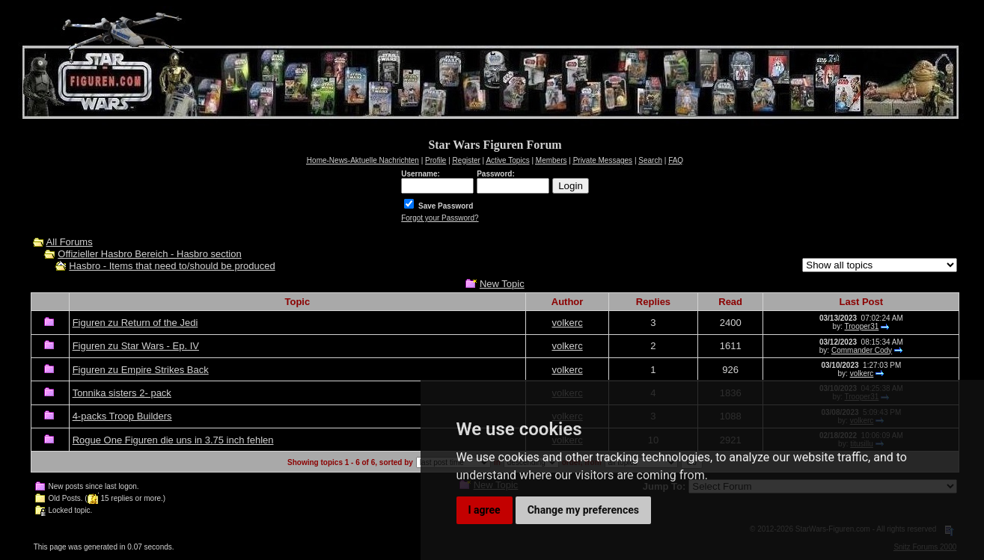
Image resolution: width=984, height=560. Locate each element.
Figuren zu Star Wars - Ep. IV (136, 345)
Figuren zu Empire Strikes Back (141, 369)
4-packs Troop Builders (122, 416)
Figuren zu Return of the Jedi (135, 322)
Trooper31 (862, 326)
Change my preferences (583, 510)
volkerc (566, 322)
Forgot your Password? (439, 218)
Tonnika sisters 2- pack (122, 393)
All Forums (69, 241)
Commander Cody (861, 350)
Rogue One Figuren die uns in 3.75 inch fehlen (173, 440)
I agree (484, 510)
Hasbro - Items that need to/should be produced (172, 265)
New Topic (502, 283)
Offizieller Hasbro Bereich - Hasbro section (149, 253)
